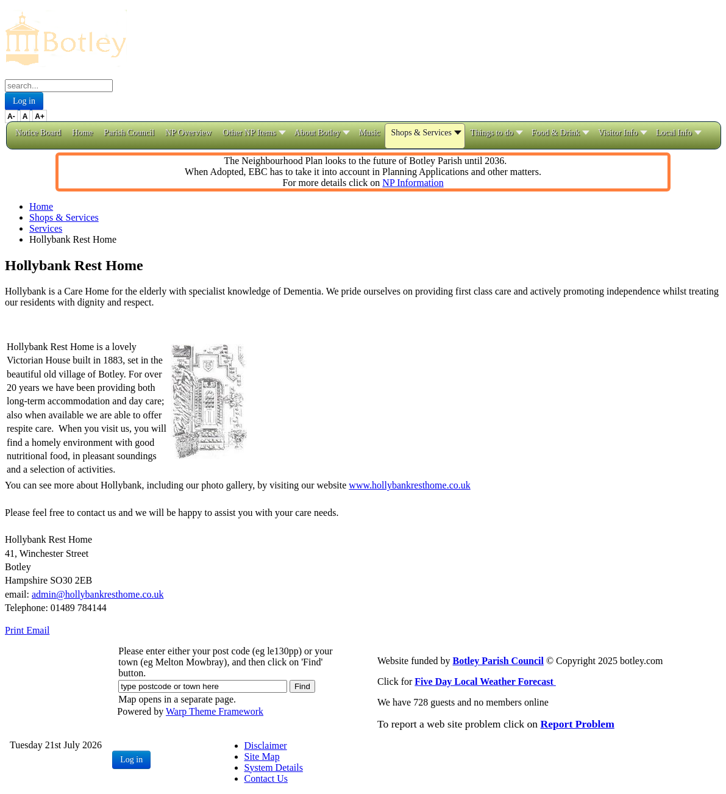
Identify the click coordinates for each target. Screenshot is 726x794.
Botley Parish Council (498, 661)
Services (45, 228)
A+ (39, 116)
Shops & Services (64, 217)
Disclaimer (265, 745)
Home (41, 206)
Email (37, 630)
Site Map (262, 756)
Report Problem (577, 724)
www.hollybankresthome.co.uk (409, 485)
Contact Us (266, 778)
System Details (273, 767)
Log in (24, 101)
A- (11, 116)
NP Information (412, 182)
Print (15, 630)
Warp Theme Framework (214, 711)
